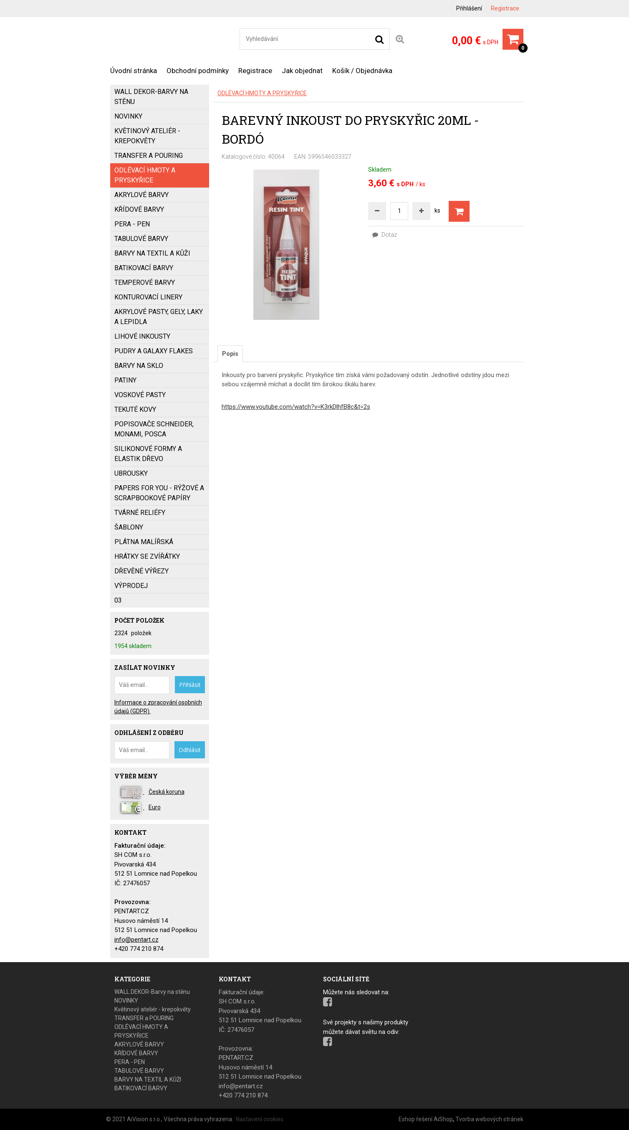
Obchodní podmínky (198, 70)
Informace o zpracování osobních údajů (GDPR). (158, 706)
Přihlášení (469, 8)
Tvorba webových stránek (489, 1119)
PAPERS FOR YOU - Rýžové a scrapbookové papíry (159, 493)
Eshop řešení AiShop (426, 1119)
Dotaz (384, 234)
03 (118, 600)
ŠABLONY (128, 527)
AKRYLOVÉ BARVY (141, 195)
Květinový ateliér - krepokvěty (147, 136)
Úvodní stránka (133, 70)
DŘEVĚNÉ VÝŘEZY (141, 571)
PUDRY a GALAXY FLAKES (153, 351)
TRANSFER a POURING (148, 156)
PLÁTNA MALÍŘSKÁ (143, 542)
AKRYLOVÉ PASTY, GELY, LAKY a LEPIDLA (158, 317)
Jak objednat (302, 70)
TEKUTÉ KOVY (135, 409)
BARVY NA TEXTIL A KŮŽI (152, 253)
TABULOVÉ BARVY (141, 239)
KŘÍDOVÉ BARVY (139, 209)
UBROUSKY (131, 473)
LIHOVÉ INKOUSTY (142, 336)
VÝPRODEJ (131, 586)
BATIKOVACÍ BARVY (143, 268)
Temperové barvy (144, 282)
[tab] (230, 353)
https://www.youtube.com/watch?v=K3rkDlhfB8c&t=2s (296, 406)
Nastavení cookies (259, 1119)
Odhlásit (190, 750)
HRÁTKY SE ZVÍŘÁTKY (147, 556)
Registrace (505, 8)
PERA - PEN (132, 224)
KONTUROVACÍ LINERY (148, 297)
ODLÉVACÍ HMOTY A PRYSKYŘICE (262, 93)
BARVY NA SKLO (138, 366)
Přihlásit (190, 685)
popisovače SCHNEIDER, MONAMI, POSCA (154, 429)
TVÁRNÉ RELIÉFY (139, 513)
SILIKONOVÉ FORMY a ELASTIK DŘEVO (148, 454)
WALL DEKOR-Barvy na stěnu (151, 97)
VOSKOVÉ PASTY (140, 395)
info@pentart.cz (136, 939)
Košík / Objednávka (362, 70)
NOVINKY (128, 116)
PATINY (125, 380)
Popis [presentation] (230, 353)
